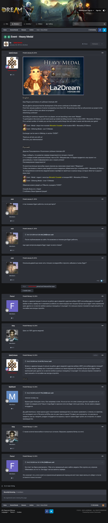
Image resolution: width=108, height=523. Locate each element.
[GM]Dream (46, 234)
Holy (98, 280)
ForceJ (12, 296)
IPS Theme (5, 510)
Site (6, 24)
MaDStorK (12, 387)
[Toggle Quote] (26, 234)
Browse (16, 24)
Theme (12, 512)
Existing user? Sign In (86, 10)
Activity (28, 24)
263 (12, 221)
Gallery (50, 24)
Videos (40, 24)
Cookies (19, 512)
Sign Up (98, 10)
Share (85, 44)
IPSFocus (12, 510)
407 (12, 347)
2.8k (12, 75)
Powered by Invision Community (92, 512)
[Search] (83, 24)
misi (12, 199)
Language (5, 512)
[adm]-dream (13, 53)
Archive (25, 45)
